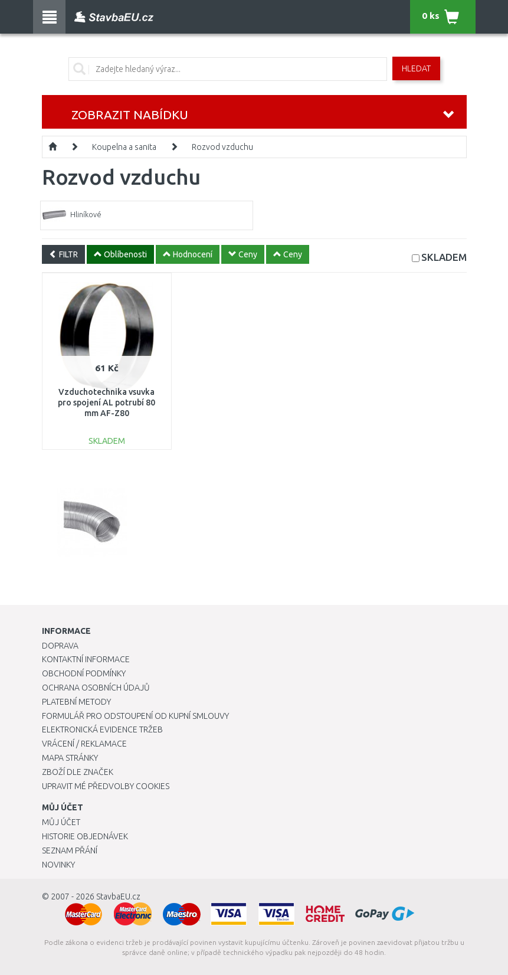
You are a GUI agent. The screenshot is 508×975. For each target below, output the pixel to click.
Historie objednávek (85, 836)
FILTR (63, 254)
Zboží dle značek (77, 772)
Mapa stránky (70, 758)
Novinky (58, 864)
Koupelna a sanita (124, 147)
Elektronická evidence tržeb (102, 729)
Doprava (60, 645)
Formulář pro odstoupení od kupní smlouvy (135, 716)
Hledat (416, 68)
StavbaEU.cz (118, 896)
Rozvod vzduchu (222, 147)
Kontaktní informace (86, 659)
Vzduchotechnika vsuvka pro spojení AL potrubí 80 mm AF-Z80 (106, 402)
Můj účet (61, 822)
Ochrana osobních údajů (96, 687)
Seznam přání (69, 850)
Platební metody (76, 701)
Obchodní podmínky (84, 673)
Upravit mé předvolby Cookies (105, 786)
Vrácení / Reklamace (84, 743)
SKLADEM (444, 257)
